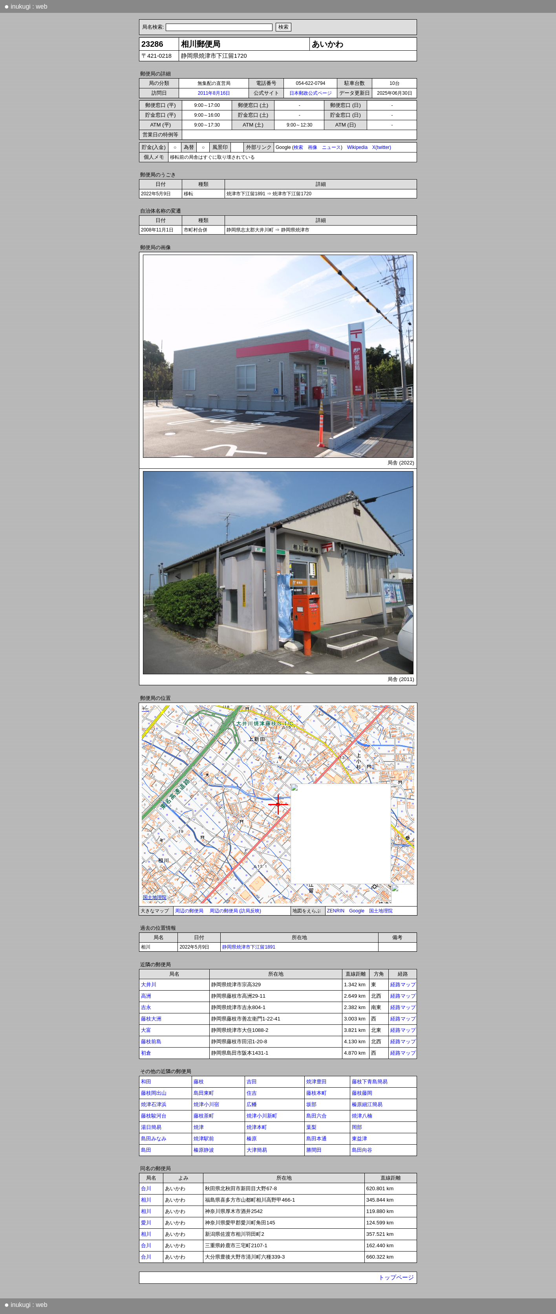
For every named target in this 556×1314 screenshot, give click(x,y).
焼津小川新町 (262, 1116)
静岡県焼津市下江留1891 (248, 947)
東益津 (359, 1138)
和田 (146, 1082)
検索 (298, 147)
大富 (146, 1030)
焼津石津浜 (153, 1104)
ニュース (331, 147)
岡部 (357, 1127)
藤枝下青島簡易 (370, 1082)
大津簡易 (257, 1150)
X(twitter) (381, 147)
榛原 (252, 1138)
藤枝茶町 (204, 1116)
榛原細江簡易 (367, 1104)
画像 (312, 147)
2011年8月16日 (214, 93)
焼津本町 (257, 1127)
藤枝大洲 (151, 1019)
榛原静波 (204, 1150)
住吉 (252, 1093)
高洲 (146, 996)
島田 (146, 1150)
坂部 (311, 1104)
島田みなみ (153, 1138)
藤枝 (199, 1082)
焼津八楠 (362, 1116)
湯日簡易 (151, 1127)
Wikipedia (357, 147)
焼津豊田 (316, 1082)
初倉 (146, 1053)
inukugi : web (26, 6)
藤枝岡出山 (153, 1093)
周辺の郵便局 (189, 911)
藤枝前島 (151, 1041)
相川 (146, 1200)
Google (356, 911)
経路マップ (403, 984)
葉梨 (311, 1127)
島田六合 (316, 1116)
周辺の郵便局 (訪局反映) (235, 911)
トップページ (396, 1277)
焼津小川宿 (206, 1104)
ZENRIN (336, 911)
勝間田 (314, 1150)
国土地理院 (381, 911)
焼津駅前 (204, 1138)
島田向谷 (362, 1150)
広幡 (252, 1104)
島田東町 (204, 1093)
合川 (146, 1188)
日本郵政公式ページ (310, 93)
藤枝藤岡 (362, 1093)
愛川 (146, 1223)
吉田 (252, 1082)
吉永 (146, 1007)
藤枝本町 (316, 1093)
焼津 (199, 1127)
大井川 (148, 984)
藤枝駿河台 (153, 1116)
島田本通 (316, 1138)
